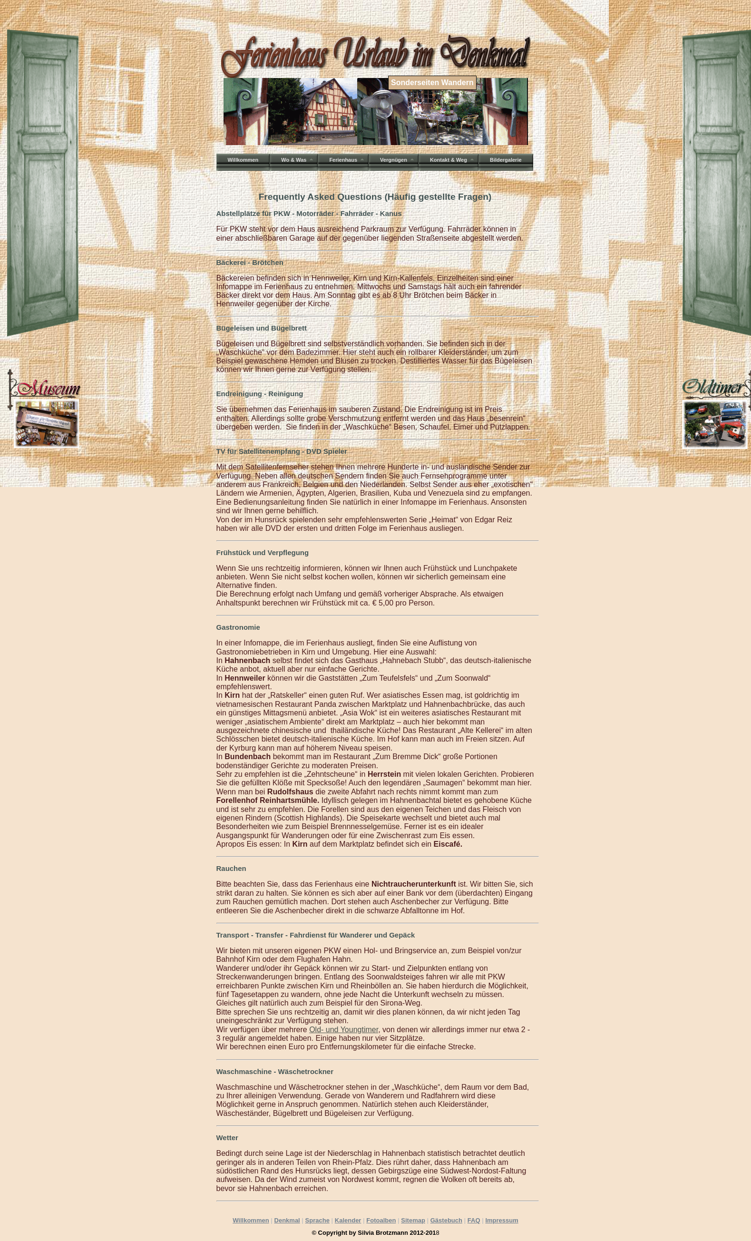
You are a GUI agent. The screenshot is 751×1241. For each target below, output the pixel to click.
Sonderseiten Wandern (432, 82)
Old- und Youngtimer (343, 1030)
